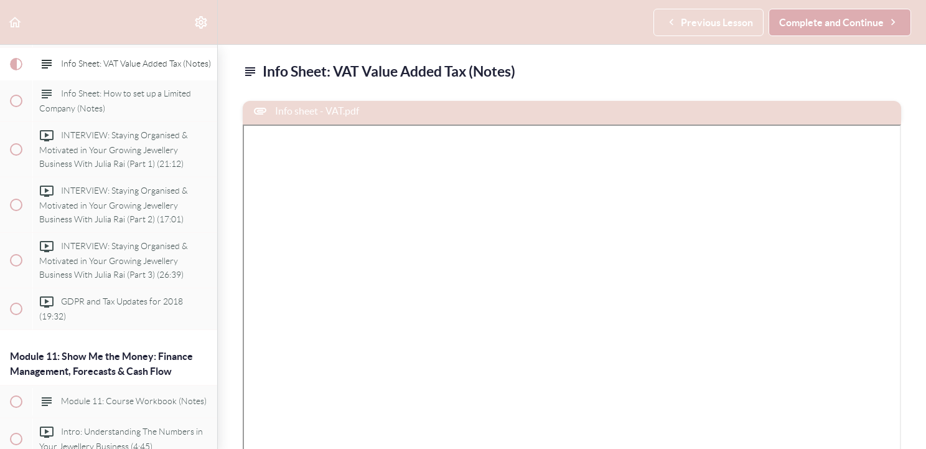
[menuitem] (201, 22)
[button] (15, 22)
